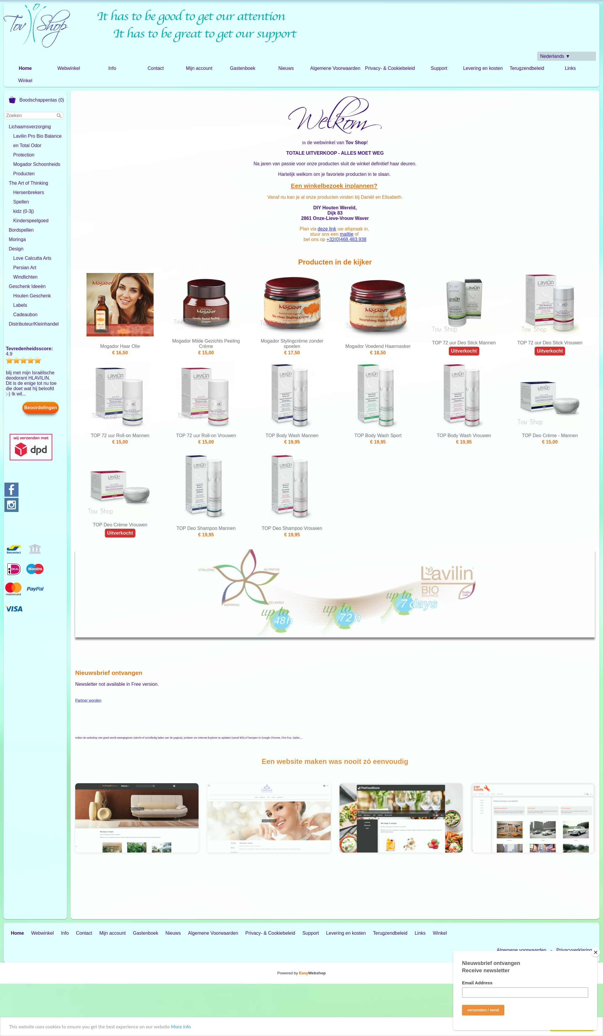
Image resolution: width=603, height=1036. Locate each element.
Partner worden (88, 700)
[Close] (595, 952)
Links (570, 68)
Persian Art (24, 267)
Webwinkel (68, 68)
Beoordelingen (40, 407)
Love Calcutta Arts (32, 258)
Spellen (21, 201)
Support (439, 68)
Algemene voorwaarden (521, 950)
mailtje (346, 234)
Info (112, 68)
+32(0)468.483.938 (347, 239)
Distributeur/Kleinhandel (34, 323)
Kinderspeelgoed (30, 220)
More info (181, 1027)
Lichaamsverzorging (30, 126)
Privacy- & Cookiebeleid (390, 68)
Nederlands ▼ (555, 56)
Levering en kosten (483, 68)
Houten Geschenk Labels (32, 300)
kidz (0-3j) (23, 211)
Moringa (17, 239)
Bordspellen (21, 230)
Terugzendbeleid (527, 68)
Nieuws (286, 68)
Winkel (25, 80)
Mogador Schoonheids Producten (36, 169)
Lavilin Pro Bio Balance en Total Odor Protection (37, 145)
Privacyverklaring (574, 950)
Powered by (301, 973)
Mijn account (199, 68)
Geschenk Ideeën (27, 286)
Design (16, 248)
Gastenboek (242, 68)
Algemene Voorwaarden (335, 68)
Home (25, 68)
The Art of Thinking (28, 183)
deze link (327, 228)
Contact (155, 68)
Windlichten (25, 276)
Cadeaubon (25, 314)
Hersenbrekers (28, 192)
